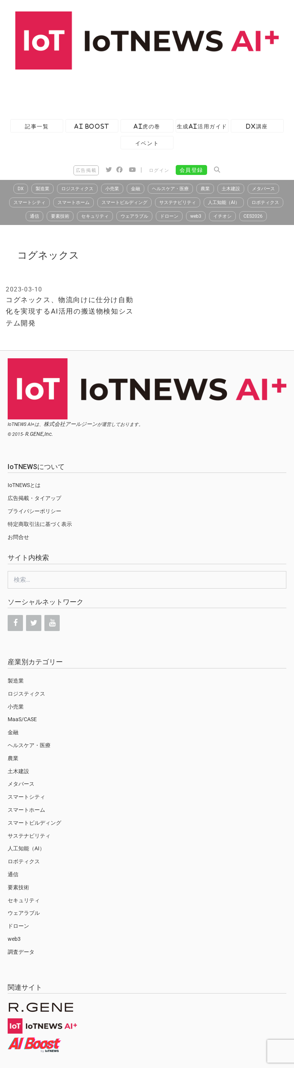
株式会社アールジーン (70, 424)
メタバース (263, 188)
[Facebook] (15, 623)
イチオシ (222, 216)
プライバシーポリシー (34, 511)
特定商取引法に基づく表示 (40, 524)
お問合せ (18, 537)
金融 (135, 188)
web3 (195, 216)
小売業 (112, 188)
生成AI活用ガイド (202, 126)
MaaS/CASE (22, 719)
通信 (34, 216)
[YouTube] (52, 623)
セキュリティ (95, 216)
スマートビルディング (124, 202)
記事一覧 (37, 126)
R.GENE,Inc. (39, 434)
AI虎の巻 (147, 126)
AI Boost (91, 126)
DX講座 (257, 126)
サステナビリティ (177, 202)
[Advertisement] (139, 90)
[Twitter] (33, 623)
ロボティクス (265, 202)
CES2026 (253, 216)
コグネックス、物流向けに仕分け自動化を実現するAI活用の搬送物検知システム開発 (70, 311)
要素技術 (60, 216)
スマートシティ (29, 202)
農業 (205, 188)
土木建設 (231, 188)
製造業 (42, 188)
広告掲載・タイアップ (34, 498)
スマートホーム (73, 202)
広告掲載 (86, 170)
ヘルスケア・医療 (170, 188)
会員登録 (191, 170)
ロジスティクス (77, 188)
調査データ (21, 952)
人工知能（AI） (224, 202)
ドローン (169, 216)
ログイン (159, 170)
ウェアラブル (134, 216)
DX (21, 188)
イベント (147, 143)
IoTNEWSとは (24, 485)
